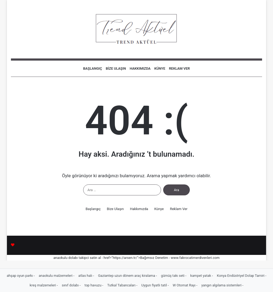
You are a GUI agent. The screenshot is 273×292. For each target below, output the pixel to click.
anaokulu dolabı (65, 258)
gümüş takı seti (173, 276)
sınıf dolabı (71, 285)
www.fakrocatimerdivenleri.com (195, 258)
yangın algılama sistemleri (221, 285)
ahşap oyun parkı (20, 276)
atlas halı (85, 276)
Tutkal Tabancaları (121, 285)
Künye (159, 68)
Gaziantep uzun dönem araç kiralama (127, 276)
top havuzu (93, 285)
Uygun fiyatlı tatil (154, 285)
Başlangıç (92, 68)
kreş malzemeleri (43, 285)
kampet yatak (201, 276)
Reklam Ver (179, 68)
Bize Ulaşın (116, 68)
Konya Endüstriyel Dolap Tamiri (241, 276)
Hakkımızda (140, 68)
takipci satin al (90, 258)
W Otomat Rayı (184, 285)
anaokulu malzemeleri (56, 276)
